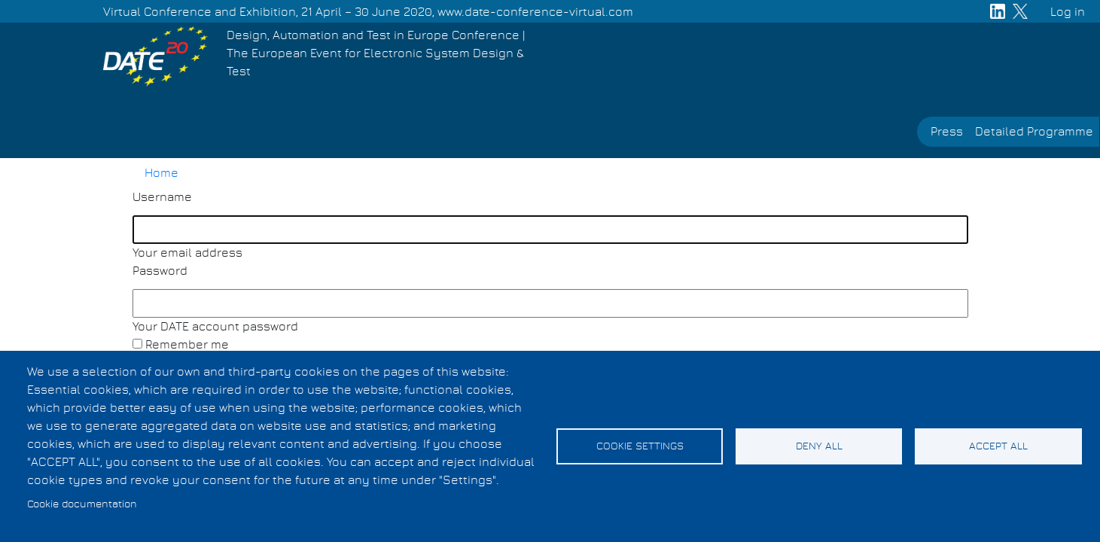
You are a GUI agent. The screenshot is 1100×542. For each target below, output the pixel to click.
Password (160, 271)
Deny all (819, 446)
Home (161, 173)
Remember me (187, 345)
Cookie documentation (82, 504)
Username (162, 197)
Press (947, 132)
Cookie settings (640, 446)
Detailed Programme (1034, 132)
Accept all (998, 446)
